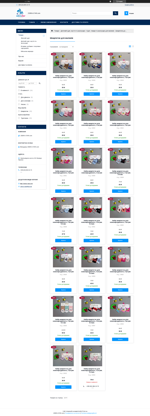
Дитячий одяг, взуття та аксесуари (73, 31)
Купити (63, 94)
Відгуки (20, 61)
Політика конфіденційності (89, 413)
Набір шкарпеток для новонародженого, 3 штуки (63, 76)
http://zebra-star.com (26, 183)
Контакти (64, 22)
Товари (32, 22)
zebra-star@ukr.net (26, 186)
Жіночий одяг (25, 38)
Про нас (21, 56)
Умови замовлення (48, 22)
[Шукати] (115, 13)
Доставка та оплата (80, 22)
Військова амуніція (27, 51)
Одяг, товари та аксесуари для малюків (100, 31)
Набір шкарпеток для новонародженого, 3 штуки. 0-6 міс (120, 172)
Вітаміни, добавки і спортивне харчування (30, 47)
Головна (21, 22)
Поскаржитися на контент (72, 413)
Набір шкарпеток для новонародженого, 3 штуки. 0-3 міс (63, 321)
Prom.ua (84, 411)
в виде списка (133, 46)
